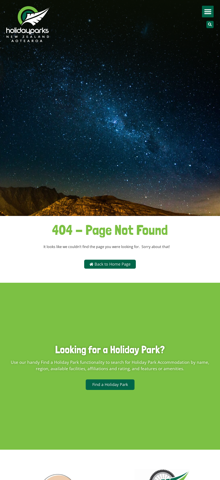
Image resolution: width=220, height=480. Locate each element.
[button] (208, 11)
